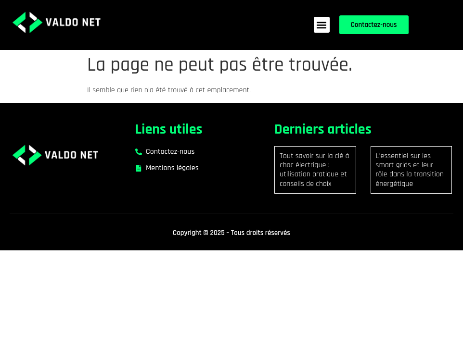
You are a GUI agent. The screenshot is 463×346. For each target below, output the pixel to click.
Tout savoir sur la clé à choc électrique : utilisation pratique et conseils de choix (314, 170)
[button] (322, 25)
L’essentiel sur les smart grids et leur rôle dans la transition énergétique (410, 170)
